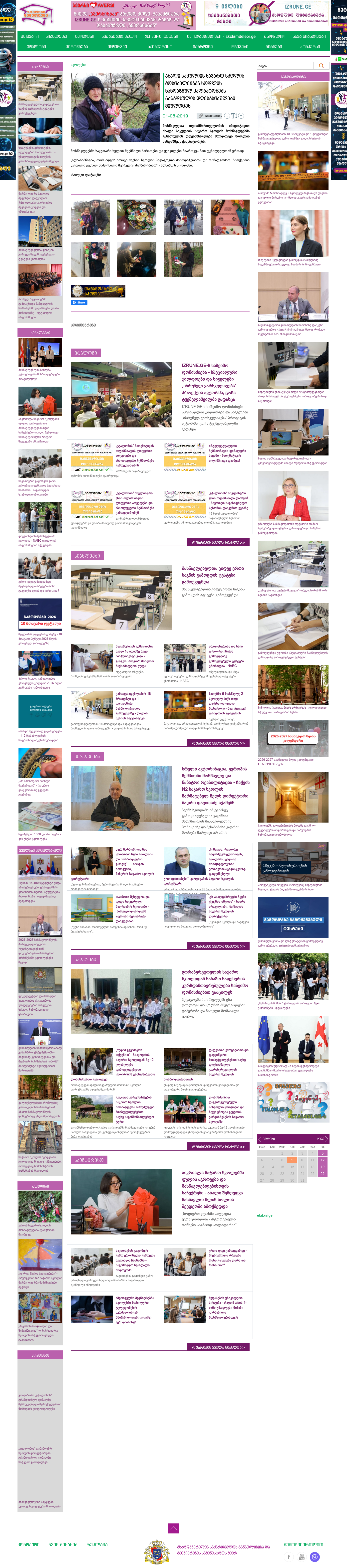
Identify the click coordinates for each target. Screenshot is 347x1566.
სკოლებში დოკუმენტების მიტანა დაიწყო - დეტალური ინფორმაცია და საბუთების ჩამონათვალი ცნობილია (287, 830)
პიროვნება (77, 46)
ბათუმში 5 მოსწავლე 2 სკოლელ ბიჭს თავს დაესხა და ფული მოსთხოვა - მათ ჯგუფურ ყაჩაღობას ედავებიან (293, 197)
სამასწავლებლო (119, 36)
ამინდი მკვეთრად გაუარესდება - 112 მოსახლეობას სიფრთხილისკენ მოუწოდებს (40, 735)
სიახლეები (56, 36)
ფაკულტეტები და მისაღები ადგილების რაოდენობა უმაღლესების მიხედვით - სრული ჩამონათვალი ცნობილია (37, 1005)
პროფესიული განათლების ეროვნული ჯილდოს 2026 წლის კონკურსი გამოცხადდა (40, 683)
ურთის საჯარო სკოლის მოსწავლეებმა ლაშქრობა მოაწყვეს (36, 1230)
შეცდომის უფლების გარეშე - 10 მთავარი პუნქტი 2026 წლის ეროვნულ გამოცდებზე (40, 639)
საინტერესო (160, 46)
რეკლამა (97, 1544)
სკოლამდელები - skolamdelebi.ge (221, 36)
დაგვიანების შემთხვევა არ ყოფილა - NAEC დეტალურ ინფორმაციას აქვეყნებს (37, 540)
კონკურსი (310, 46)
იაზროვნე (203, 46)
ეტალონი (36, 46)
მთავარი (30, 36)
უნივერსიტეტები (161, 36)
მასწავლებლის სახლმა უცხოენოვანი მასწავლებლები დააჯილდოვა (39, 374)
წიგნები (274, 46)
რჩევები (239, 46)
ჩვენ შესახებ (62, 1544)
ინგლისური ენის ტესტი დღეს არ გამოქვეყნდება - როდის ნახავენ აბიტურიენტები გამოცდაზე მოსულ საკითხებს (292, 396)
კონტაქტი (28, 1544)
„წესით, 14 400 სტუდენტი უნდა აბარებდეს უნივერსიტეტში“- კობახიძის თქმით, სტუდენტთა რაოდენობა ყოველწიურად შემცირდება (39, 892)
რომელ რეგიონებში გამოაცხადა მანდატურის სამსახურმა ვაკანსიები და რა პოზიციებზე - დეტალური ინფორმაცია (38, 308)
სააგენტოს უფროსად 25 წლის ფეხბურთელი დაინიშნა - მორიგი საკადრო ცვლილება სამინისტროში (288, 1070)
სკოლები (84, 36)
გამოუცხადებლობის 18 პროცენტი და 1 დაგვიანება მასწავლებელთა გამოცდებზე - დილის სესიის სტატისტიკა (293, 138)
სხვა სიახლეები (309, 36)
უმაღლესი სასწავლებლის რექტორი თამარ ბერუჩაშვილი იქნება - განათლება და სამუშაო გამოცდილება (289, 528)
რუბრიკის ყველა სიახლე (218, 543)
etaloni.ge (265, 1215)
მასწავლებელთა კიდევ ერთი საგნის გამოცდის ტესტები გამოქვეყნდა (38, 108)
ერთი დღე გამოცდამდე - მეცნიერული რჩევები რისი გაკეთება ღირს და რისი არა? (39, 586)
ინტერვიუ (117, 46)
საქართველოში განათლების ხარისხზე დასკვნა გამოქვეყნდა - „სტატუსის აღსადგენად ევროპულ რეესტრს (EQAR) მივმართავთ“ (291, 329)
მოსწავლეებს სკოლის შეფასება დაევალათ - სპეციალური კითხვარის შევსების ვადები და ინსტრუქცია (35, 202)
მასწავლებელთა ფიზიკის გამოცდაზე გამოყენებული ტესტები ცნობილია (36, 254)
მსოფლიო (274, 36)
